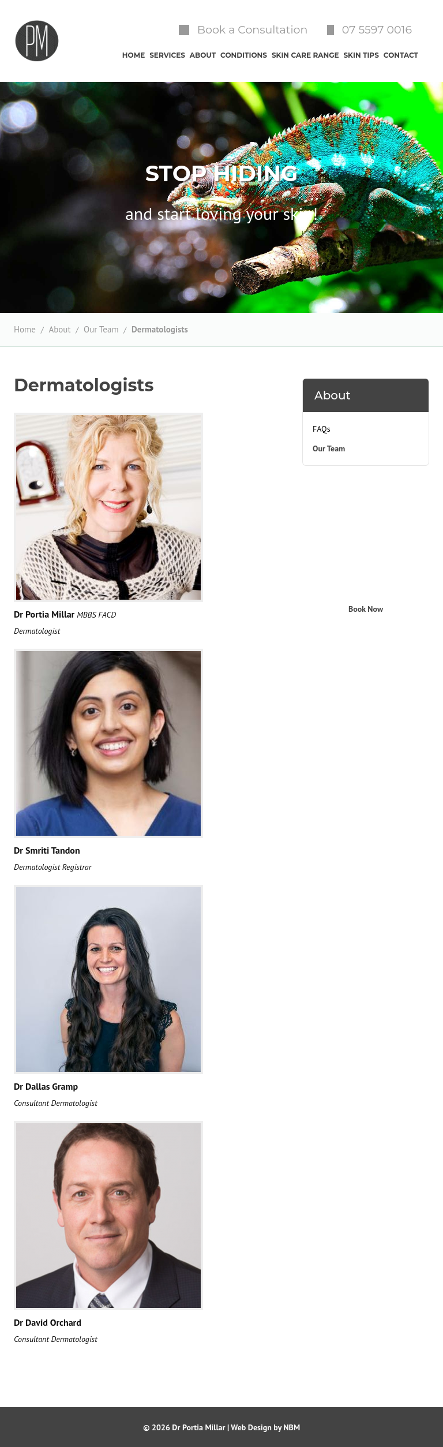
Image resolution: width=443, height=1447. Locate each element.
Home (25, 329)
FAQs (322, 429)
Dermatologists (160, 329)
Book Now (365, 609)
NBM (291, 1427)
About (59, 329)
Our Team (101, 329)
